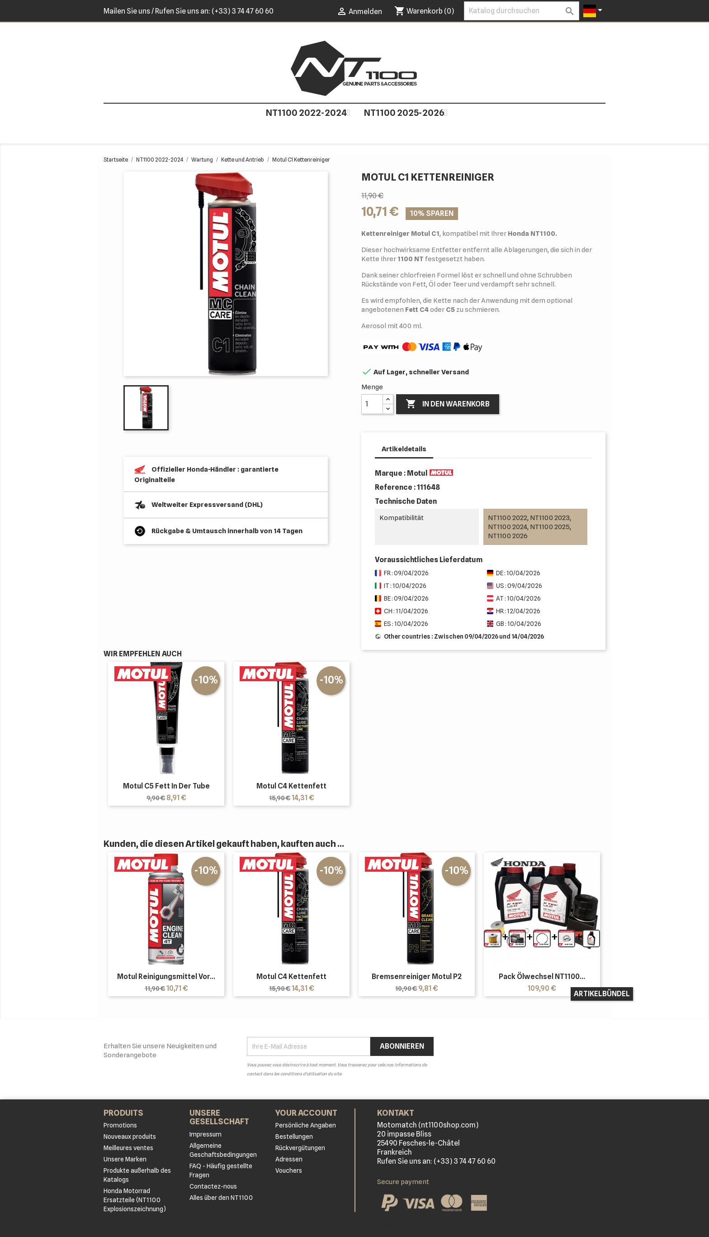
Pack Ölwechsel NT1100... (542, 976)
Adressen (289, 1159)
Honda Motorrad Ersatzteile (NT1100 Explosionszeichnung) (135, 1200)
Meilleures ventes (128, 1147)
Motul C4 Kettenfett (291, 786)
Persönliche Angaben (305, 1125)
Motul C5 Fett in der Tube (166, 786)
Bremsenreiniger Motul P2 (417, 976)
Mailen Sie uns (127, 11)
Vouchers (288, 1170)
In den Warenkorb (448, 404)
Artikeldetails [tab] (404, 449)
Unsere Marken (125, 1159)
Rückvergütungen (300, 1147)
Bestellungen (294, 1136)
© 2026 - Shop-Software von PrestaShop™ (354, 1225)
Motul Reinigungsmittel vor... (166, 976)
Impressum (205, 1134)
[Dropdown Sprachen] (594, 11)
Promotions (120, 1125)
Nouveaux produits (130, 1136)
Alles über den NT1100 (221, 1197)
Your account (306, 1113)
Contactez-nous (213, 1186)
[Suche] (521, 10)
